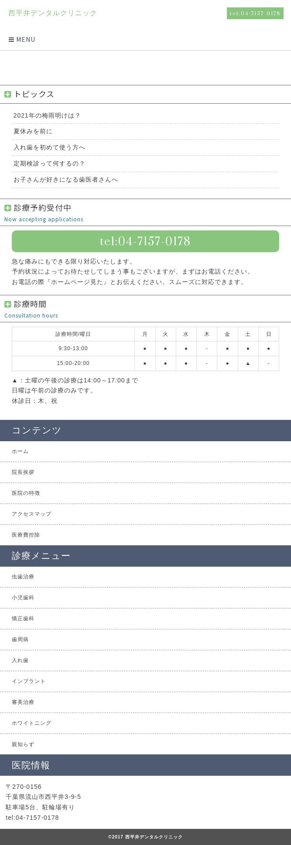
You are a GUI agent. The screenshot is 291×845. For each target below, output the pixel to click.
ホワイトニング (31, 723)
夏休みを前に (33, 131)
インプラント (29, 681)
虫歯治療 (23, 577)
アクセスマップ (31, 514)
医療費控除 (26, 535)
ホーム (20, 451)
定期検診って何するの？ (50, 163)
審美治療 (23, 702)
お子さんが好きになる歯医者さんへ (66, 179)
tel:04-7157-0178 (255, 13)
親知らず (23, 744)
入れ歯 (20, 660)
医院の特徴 (26, 493)
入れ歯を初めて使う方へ (50, 147)
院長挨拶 (23, 472)
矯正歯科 (23, 618)
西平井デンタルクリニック (52, 13)
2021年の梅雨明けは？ (47, 115)
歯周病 (20, 639)
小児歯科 (23, 598)
